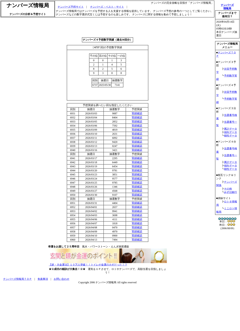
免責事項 (43, 279)
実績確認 (137, 113)
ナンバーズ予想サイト (71, 6)
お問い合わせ (61, 279)
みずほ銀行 (230, 192)
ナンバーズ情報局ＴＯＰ (17, 279)
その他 (228, 188)
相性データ (230, 135)
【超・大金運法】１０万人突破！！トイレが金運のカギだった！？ (88, 264)
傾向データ (230, 132)
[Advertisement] (107, 27)
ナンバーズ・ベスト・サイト (107, 6)
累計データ (230, 128)
